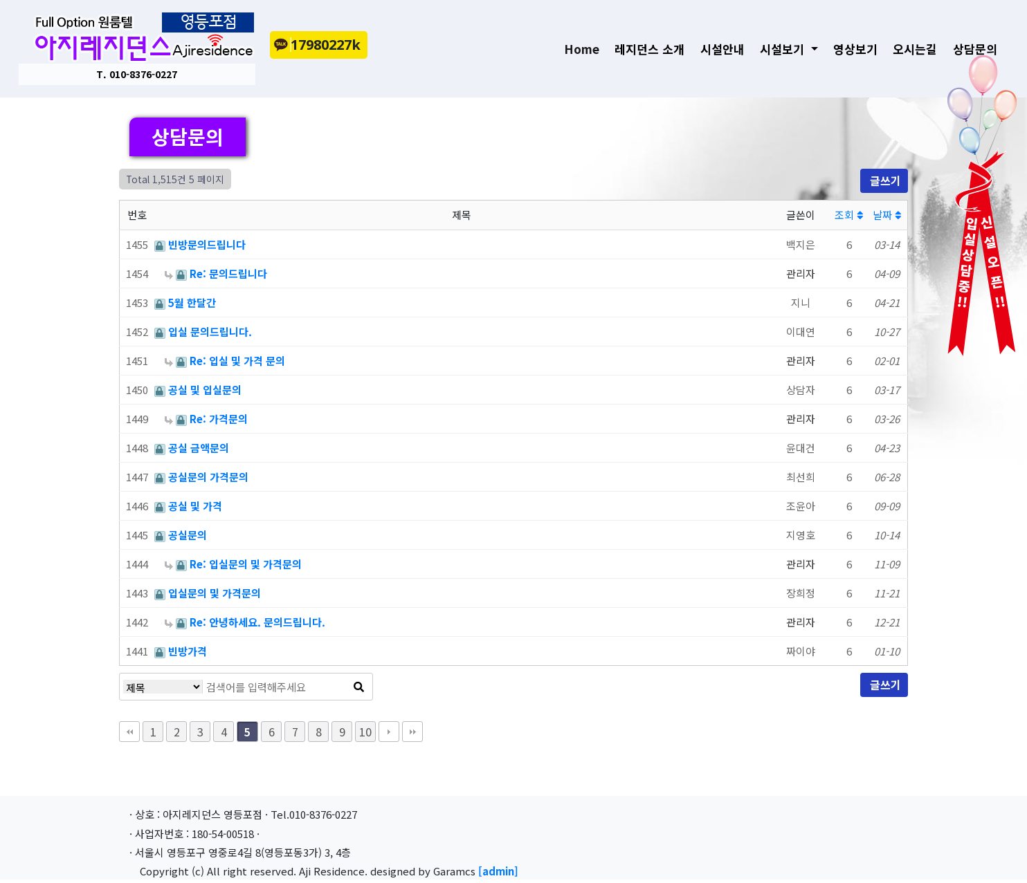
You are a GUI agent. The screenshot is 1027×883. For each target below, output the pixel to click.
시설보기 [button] (777, 50)
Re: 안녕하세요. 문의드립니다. (257, 622)
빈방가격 (187, 651)
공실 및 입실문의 (205, 389)
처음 (129, 731)
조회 (849, 214)
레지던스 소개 (643, 50)
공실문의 (187, 535)
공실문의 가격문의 (208, 477)
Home (579, 50)
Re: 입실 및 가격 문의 (237, 360)
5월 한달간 (192, 302)
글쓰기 (884, 180)
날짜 (887, 214)
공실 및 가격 (195, 506)
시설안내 (715, 50)
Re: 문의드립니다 (228, 273)
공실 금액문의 (198, 447)
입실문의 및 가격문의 (214, 593)
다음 (389, 731)
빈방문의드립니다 (207, 244)
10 (365, 731)
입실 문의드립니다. (210, 331)
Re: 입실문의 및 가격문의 (246, 564)
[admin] (498, 871)
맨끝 (412, 731)
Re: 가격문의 (219, 418)
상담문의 (968, 50)
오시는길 (909, 50)
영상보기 (848, 50)
